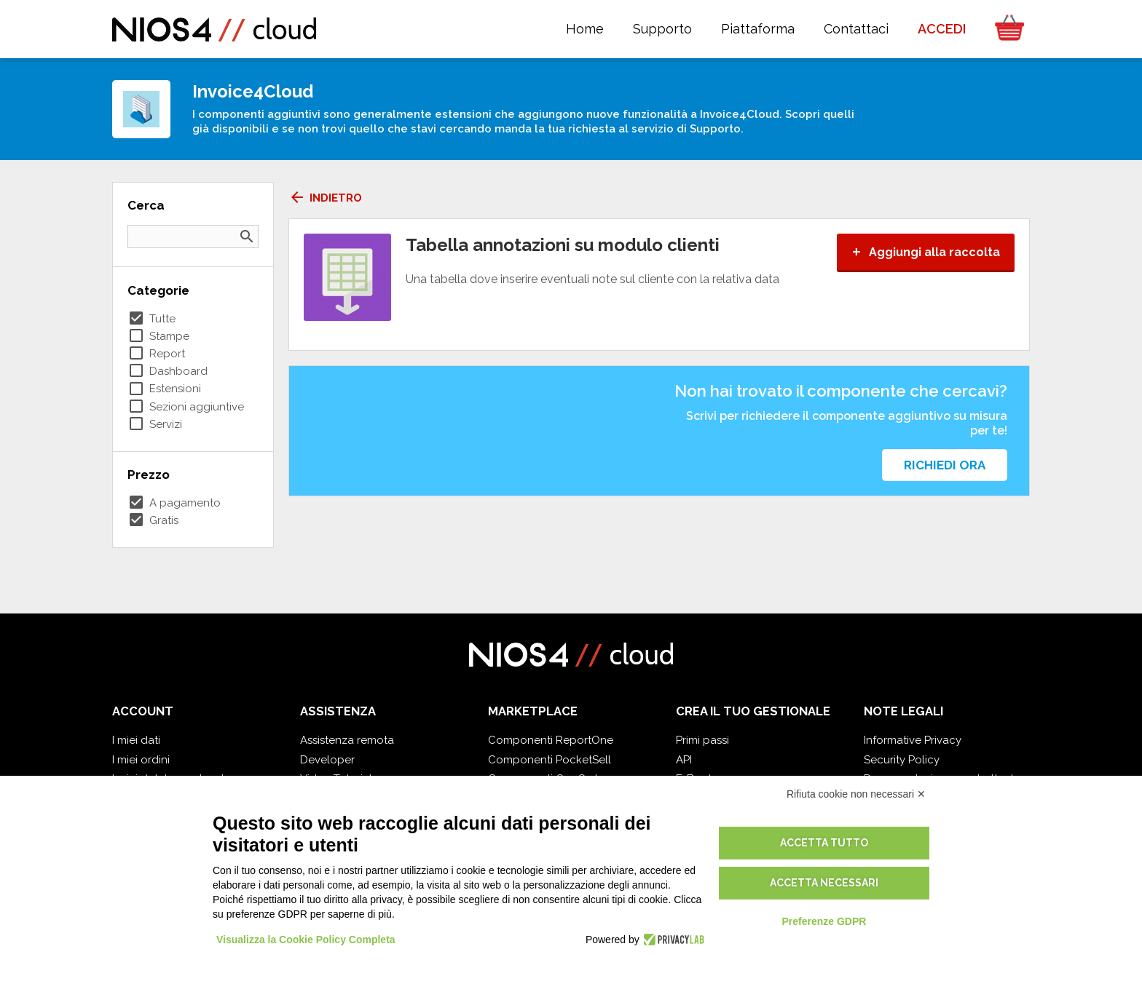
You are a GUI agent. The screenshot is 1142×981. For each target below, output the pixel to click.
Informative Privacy (912, 740)
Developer (327, 759)
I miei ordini (141, 759)
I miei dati (136, 740)
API (684, 759)
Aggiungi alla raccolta (925, 252)
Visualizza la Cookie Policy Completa (305, 939)
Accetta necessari (824, 883)
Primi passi (702, 740)
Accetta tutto (824, 843)
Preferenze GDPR (823, 921)
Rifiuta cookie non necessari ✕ (856, 794)
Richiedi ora (944, 465)
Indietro (325, 198)
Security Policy (902, 759)
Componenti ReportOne (550, 740)
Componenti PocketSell (549, 759)
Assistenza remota (347, 740)
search (247, 236)
